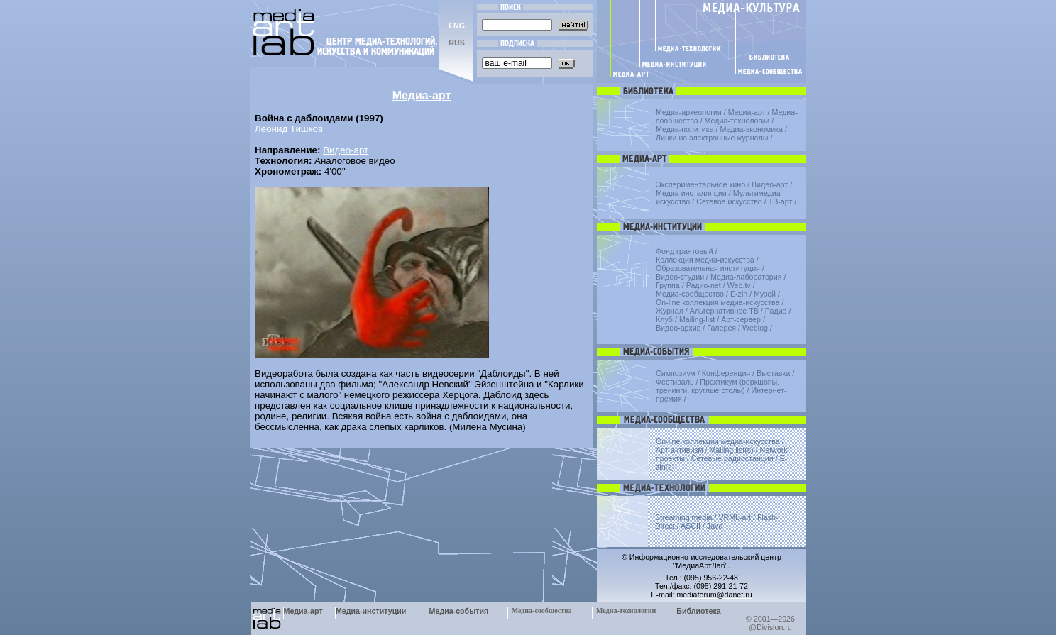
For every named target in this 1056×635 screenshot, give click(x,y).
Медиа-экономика (751, 129)
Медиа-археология (689, 112)
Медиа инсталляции (691, 193)
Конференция (726, 373)
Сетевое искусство (729, 201)
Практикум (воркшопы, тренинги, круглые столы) (717, 385)
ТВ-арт (781, 201)
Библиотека (698, 611)
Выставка (773, 373)
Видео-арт (345, 150)
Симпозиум (675, 373)
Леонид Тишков (289, 128)
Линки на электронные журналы (712, 137)
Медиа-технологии (737, 120)
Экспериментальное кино (700, 184)
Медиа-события (459, 611)
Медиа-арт (747, 112)
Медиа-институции (371, 611)
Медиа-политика (685, 129)
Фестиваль (674, 381)
